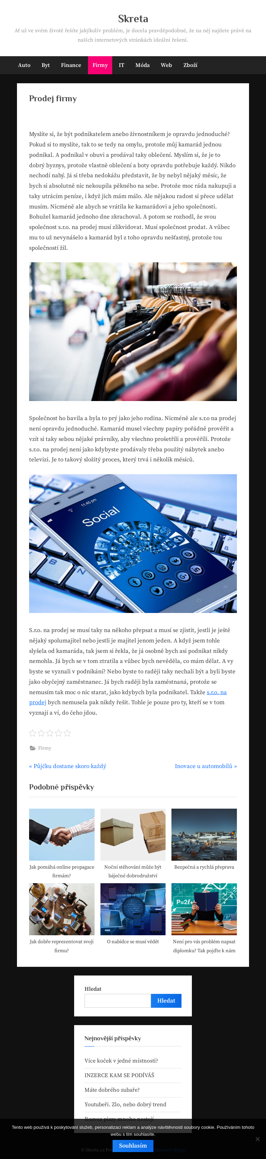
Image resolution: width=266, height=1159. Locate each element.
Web (166, 65)
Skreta (133, 18)
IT (121, 65)
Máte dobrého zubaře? (112, 1089)
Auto (24, 65)
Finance (71, 65)
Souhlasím (133, 1146)
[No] (257, 1138)
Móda (142, 65)
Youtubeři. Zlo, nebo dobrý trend (125, 1104)
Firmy (100, 65)
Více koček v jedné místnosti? (121, 1060)
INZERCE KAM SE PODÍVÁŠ (119, 1075)
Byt (46, 65)
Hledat (93, 989)
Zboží (190, 65)
